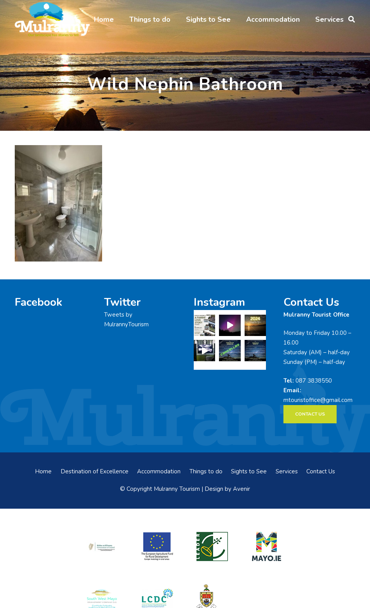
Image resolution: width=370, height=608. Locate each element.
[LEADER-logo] (212, 546)
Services (287, 471)
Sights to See (249, 471)
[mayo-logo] (268, 546)
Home (43, 471)
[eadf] (157, 546)
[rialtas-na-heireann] (102, 546)
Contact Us (320, 471)
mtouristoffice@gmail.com (318, 400)
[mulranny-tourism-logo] (52, 19)
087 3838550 (313, 381)
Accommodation (159, 471)
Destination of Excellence (95, 471)
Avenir (241, 489)
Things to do (205, 471)
